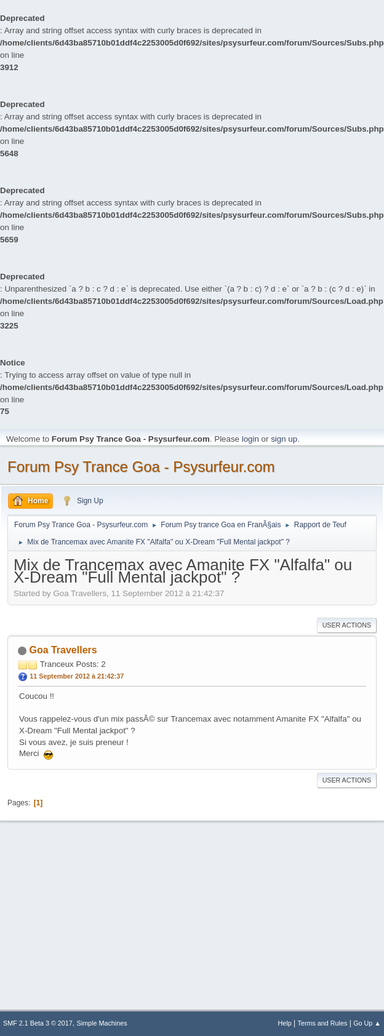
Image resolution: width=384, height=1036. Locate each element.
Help (285, 1023)
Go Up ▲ (367, 1023)
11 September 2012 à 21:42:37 (77, 676)
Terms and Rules (323, 1023)
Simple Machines (102, 1023)
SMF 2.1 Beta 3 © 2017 (38, 1023)
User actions (346, 625)
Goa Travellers (63, 650)
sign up (284, 439)
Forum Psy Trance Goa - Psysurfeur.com (141, 466)
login (250, 439)
